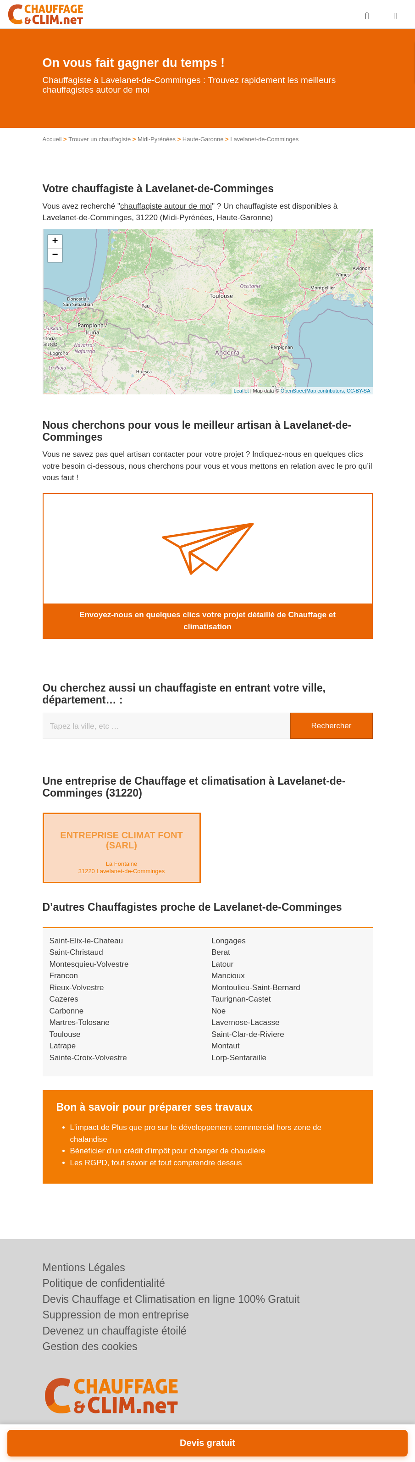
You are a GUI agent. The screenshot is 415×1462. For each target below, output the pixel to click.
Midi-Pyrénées (157, 139)
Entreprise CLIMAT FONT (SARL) (121, 840)
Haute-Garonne (203, 139)
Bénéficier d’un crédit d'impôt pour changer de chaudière (168, 1150)
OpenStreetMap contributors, (314, 390)
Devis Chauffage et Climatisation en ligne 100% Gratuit (171, 1299)
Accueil (52, 139)
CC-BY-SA (359, 390)
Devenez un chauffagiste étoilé (115, 1331)
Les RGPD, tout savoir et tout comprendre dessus (156, 1162)
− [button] (55, 255)
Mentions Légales (84, 1268)
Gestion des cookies (90, 1346)
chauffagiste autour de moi (166, 206)
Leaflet (241, 390)
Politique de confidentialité (104, 1283)
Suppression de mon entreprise (116, 1315)
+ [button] (55, 242)
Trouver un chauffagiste (99, 139)
